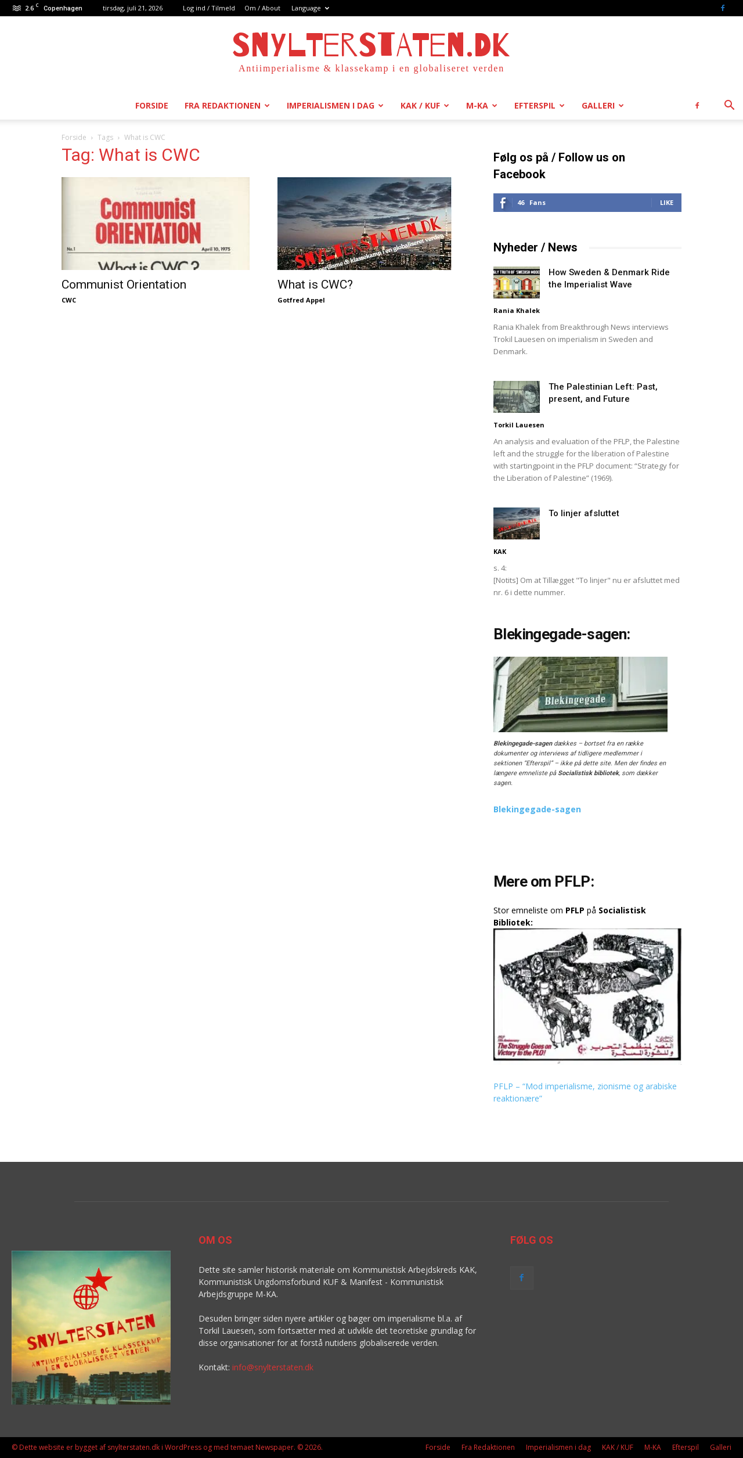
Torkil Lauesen (518, 424)
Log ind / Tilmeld (209, 7)
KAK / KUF (425, 105)
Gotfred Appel (301, 300)
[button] (729, 106)
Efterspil (539, 105)
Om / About (262, 7)
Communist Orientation (124, 284)
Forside (151, 105)
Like (666, 202)
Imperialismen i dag (335, 105)
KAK (499, 551)
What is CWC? (315, 284)
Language (310, 7)
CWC (69, 300)
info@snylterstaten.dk (272, 1367)
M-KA (481, 105)
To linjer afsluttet (584, 513)
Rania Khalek (516, 310)
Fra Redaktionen (227, 105)
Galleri (603, 105)
